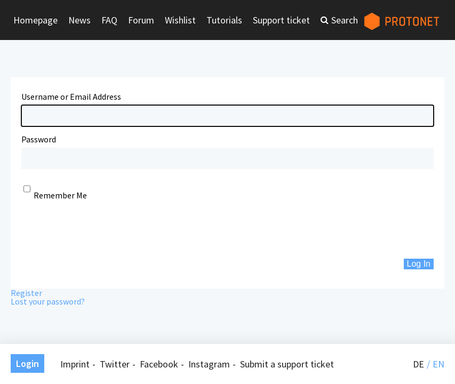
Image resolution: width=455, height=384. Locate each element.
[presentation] (102, 229)
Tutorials (224, 20)
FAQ (109, 20)
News (79, 20)
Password (38, 139)
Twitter (115, 364)
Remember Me (60, 195)
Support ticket (281, 20)
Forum (141, 20)
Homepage (35, 20)
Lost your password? (48, 301)
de (418, 364)
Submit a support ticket (287, 364)
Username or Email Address (71, 96)
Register (26, 292)
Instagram (209, 364)
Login (27, 363)
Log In (418, 263)
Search (344, 20)
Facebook (159, 364)
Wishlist (180, 20)
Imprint (75, 364)
